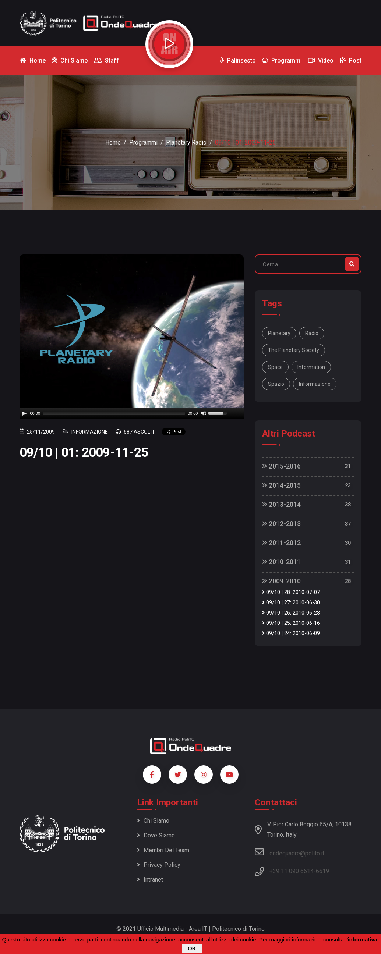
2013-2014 (281, 504)
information (311, 367)
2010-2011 (281, 562)
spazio (276, 384)
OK (192, 948)
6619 (322, 871)
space (275, 367)
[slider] (114, 413)
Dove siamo (156, 835)
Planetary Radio (186, 142)
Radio (311, 333)
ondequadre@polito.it (289, 852)
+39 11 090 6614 (291, 871)
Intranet (150, 879)
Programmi (143, 142)
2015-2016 (281, 466)
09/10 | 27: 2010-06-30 (291, 602)
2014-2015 (281, 485)
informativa (362, 939)
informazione (315, 384)
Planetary (279, 333)
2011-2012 (281, 543)
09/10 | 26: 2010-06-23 (291, 613)
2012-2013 (281, 523)
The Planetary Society (293, 350)
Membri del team (163, 850)
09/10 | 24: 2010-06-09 (291, 633)
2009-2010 (281, 581)
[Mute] (204, 413)
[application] (132, 413)
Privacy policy (158, 864)
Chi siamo (153, 820)
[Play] (24, 413)
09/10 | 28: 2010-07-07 (291, 592)
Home (113, 142)
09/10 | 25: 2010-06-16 (291, 623)
